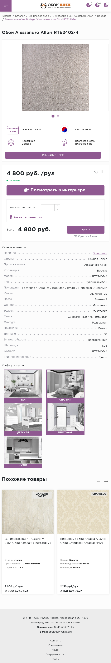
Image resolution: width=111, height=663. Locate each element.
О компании (55, 624)
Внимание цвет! (53, 155)
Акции (55, 629)
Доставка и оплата (55, 647)
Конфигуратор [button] (13, 365)
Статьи (55, 638)
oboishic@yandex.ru (60, 611)
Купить (86, 230)
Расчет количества (27, 217)
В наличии (100, 253)
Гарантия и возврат (55, 651)
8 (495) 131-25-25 (64, 606)
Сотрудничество (55, 633)
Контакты (55, 620)
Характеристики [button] (14, 248)
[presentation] (98, 481)
